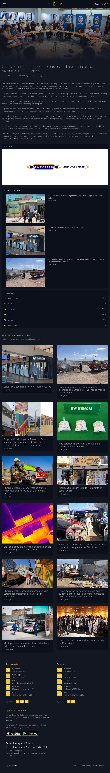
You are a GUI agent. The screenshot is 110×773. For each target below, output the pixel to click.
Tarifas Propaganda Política (19, 743)
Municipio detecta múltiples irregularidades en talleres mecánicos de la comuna (27, 645)
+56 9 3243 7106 (69, 677)
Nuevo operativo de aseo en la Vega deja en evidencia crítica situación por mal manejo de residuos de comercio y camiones (81, 594)
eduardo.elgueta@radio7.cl (22, 683)
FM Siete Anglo (11, 756)
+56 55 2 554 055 (19, 671)
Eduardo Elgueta (25, 76)
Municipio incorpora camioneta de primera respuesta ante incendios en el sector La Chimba (25, 491)
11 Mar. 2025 (9, 76)
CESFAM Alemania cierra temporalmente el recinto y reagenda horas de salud (75, 197)
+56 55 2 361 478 (70, 671)
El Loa (8, 315)
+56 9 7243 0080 (18, 677)
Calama (9, 320)
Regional (9, 309)
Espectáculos (11, 326)
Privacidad (14, 766)
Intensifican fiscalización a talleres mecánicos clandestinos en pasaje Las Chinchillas (82, 546)
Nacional (9, 304)
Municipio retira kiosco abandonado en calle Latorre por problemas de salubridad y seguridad (26, 594)
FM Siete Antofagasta (14, 751)
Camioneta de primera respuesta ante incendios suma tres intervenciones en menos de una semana (76, 260)
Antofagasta (40, 76)
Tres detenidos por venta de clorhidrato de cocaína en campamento (80, 445)
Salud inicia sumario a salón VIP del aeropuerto (66, 228)
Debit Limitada (98, 766)
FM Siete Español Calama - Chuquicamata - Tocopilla (25, 753)
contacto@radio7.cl (70, 683)
